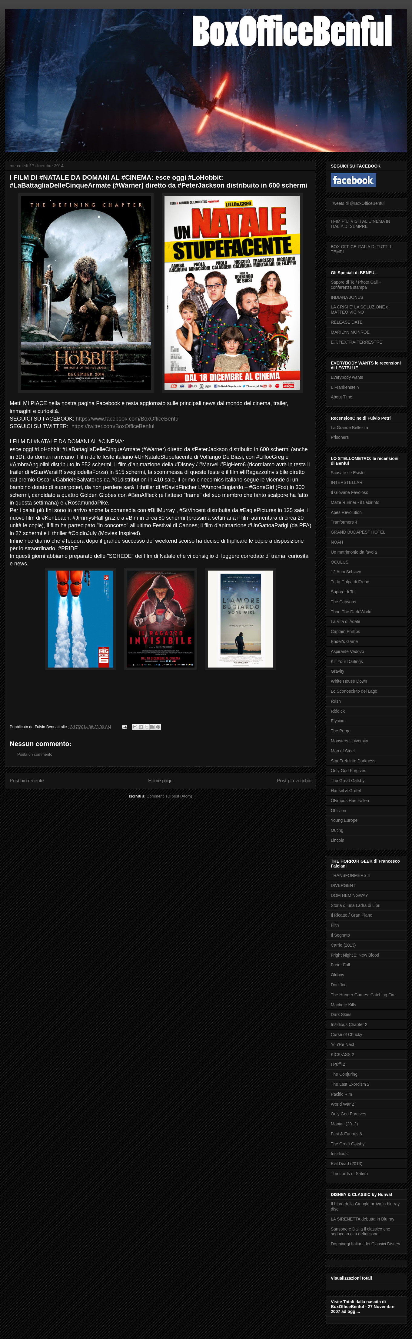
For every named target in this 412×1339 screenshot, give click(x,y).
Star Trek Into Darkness (353, 760)
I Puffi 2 (338, 1064)
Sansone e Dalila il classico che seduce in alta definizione (360, 1232)
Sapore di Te (342, 591)
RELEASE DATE (347, 322)
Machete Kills (343, 1004)
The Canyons (343, 601)
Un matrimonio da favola (354, 552)
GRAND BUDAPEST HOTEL (358, 532)
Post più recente (27, 780)
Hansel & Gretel (346, 790)
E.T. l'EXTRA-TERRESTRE (356, 342)
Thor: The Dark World (351, 611)
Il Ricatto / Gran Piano (351, 915)
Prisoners (340, 437)
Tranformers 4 (344, 522)
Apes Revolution (346, 512)
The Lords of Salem (349, 1173)
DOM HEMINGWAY (349, 895)
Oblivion (338, 810)
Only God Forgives (348, 770)
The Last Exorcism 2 (350, 1084)
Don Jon (339, 984)
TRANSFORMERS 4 (350, 875)
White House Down (349, 681)
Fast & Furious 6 (346, 1133)
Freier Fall (340, 964)
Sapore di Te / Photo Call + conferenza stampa (356, 285)
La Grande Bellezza (349, 427)
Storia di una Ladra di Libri (355, 905)
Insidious (339, 1153)
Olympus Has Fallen (350, 800)
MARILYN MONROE (350, 332)
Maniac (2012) (344, 1123)
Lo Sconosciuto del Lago (354, 691)
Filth (335, 925)
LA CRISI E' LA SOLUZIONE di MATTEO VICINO (360, 310)
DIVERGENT (343, 885)
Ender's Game (344, 641)
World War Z (342, 1104)
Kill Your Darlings (347, 661)
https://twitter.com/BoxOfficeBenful (112, 426)
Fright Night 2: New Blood (355, 955)
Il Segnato (340, 935)
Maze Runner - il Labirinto (355, 502)
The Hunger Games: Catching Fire (363, 994)
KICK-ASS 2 (342, 1054)
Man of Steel (343, 750)
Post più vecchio (294, 780)
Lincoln (337, 840)
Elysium (338, 720)
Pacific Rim (341, 1094)
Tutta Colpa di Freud (350, 581)
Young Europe (344, 820)
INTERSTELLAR (346, 482)
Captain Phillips (345, 631)
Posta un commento (34, 754)
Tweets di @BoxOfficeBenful (357, 203)
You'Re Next (342, 1044)
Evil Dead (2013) (346, 1163)
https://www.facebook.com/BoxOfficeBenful (128, 419)
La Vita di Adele (345, 621)
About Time (341, 397)
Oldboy (337, 974)
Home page (160, 780)
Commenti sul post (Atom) (169, 796)
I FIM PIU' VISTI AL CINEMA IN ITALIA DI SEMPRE (360, 224)
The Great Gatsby (347, 780)
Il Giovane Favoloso (349, 492)
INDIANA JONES (347, 297)
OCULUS (339, 562)
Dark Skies (341, 1014)
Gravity (337, 671)
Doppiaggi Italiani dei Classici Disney (365, 1243)
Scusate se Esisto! (348, 472)
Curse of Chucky (346, 1034)
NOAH (337, 542)
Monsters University (349, 740)
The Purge (341, 730)
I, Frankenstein (345, 387)
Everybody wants (347, 377)
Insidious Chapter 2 (349, 1024)
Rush (336, 701)
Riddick (338, 711)
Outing (337, 830)
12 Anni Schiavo (346, 571)
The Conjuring (344, 1074)
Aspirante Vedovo (347, 651)
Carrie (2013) (343, 945)
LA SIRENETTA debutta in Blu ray (362, 1219)
